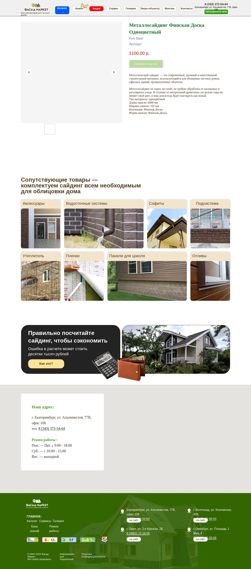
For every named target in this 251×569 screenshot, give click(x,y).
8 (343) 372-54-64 (52, 429)
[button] (216, 12)
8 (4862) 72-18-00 (138, 533)
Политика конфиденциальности (93, 555)
